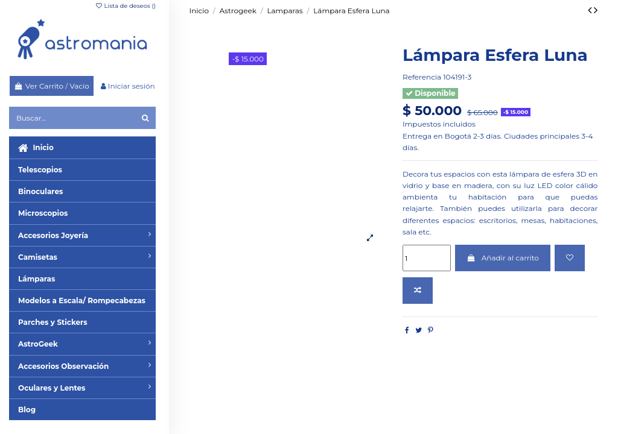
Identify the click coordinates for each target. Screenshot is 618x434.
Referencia (422, 76)
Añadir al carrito (503, 257)
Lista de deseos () (125, 6)
